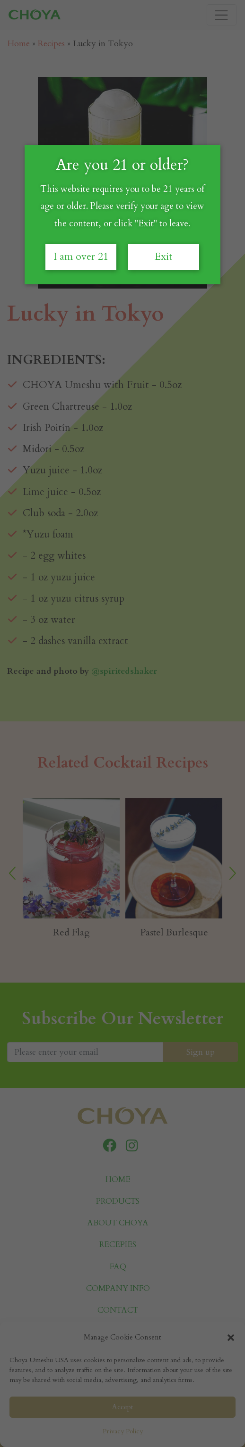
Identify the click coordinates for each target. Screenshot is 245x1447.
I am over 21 (80, 257)
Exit (164, 257)
